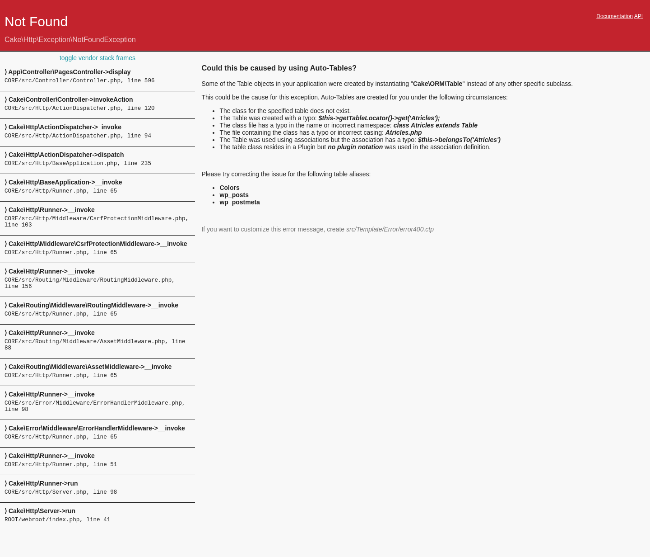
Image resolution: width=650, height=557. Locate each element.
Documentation (614, 16)
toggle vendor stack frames (97, 57)
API (638, 16)
